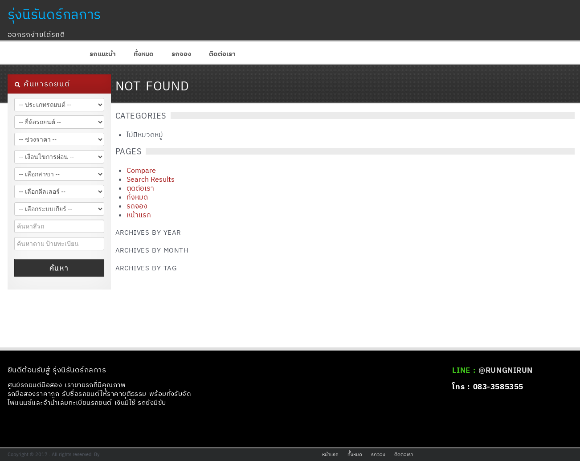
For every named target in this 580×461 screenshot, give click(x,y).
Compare (141, 170)
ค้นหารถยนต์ (42, 84)
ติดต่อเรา (222, 53)
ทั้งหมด (144, 53)
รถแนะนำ (103, 53)
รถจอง (181, 53)
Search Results (151, 179)
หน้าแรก (139, 214)
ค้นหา (59, 267)
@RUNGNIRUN (505, 370)
